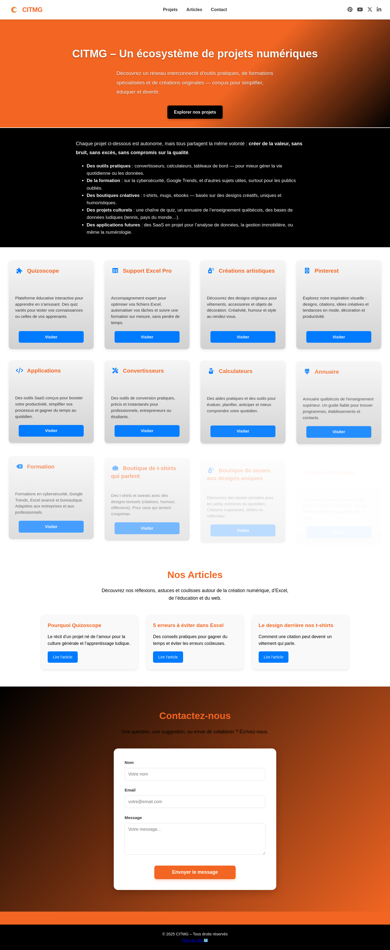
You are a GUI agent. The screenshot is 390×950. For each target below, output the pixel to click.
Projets (170, 9)
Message (133, 817)
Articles (194, 9)
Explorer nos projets (195, 112)
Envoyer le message (195, 872)
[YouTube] (360, 10)
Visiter (51, 337)
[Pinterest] (350, 10)
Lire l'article (62, 657)
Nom (129, 762)
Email (130, 790)
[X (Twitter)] (369, 10)
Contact (219, 9)
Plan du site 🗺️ (195, 940)
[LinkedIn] (379, 10)
